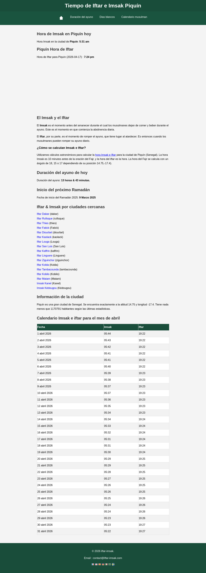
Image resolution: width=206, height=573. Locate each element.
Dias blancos (107, 17)
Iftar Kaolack (44, 237)
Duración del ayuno (81, 17)
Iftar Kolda (43, 264)
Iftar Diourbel (45, 232)
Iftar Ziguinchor (46, 260)
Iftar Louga (43, 241)
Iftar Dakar (43, 213)
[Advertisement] (103, 87)
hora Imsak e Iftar (105, 154)
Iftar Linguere (45, 255)
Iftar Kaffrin (43, 251)
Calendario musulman (134, 17)
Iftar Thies (43, 223)
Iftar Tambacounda (48, 269)
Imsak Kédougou (47, 288)
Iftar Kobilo (43, 274)
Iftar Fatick (43, 227)
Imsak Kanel (44, 283)
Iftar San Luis (45, 246)
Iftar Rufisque (45, 218)
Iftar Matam (44, 278)
